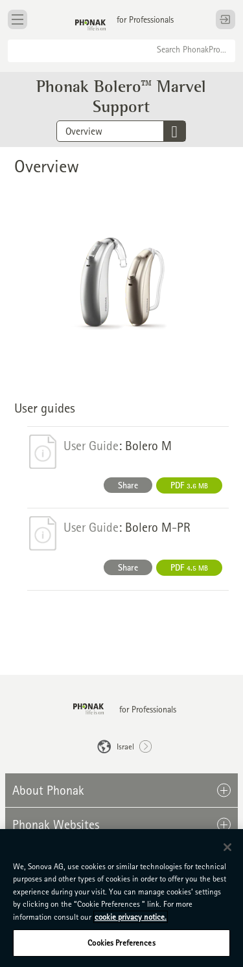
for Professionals (145, 19)
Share (128, 485)
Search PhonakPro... (191, 49)
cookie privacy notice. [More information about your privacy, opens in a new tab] (131, 917)
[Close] (227, 847)
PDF (189, 485)
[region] (121, 898)
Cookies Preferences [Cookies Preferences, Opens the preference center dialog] (121, 943)
